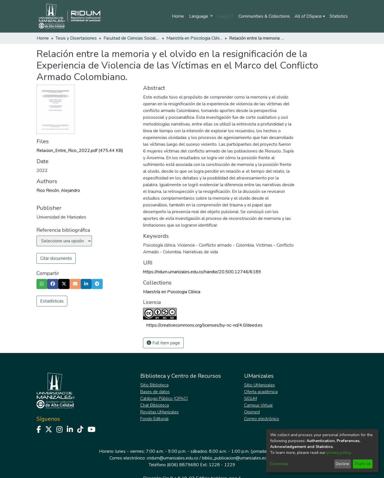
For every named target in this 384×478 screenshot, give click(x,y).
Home (178, 16)
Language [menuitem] (199, 16)
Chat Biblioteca (154, 405)
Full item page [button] (163, 343)
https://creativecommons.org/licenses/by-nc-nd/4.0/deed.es (204, 325)
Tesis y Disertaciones (76, 38)
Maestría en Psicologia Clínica (194, 38)
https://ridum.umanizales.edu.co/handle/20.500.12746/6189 (202, 272)
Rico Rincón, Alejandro (58, 190)
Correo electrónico (261, 419)
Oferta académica (261, 392)
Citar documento (56, 258)
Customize (279, 463)
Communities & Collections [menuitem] (264, 16)
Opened (252, 412)
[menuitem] (310, 16)
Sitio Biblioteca (154, 385)
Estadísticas (52, 301)
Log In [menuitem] (224, 16)
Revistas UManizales (159, 412)
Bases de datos (155, 392)
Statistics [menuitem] (339, 16)
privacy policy (338, 452)
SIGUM (250, 398)
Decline (342, 463)
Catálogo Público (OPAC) (164, 398)
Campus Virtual (258, 405)
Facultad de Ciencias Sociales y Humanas (132, 38)
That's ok (362, 463)
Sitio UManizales (259, 385)
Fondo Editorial (154, 419)
